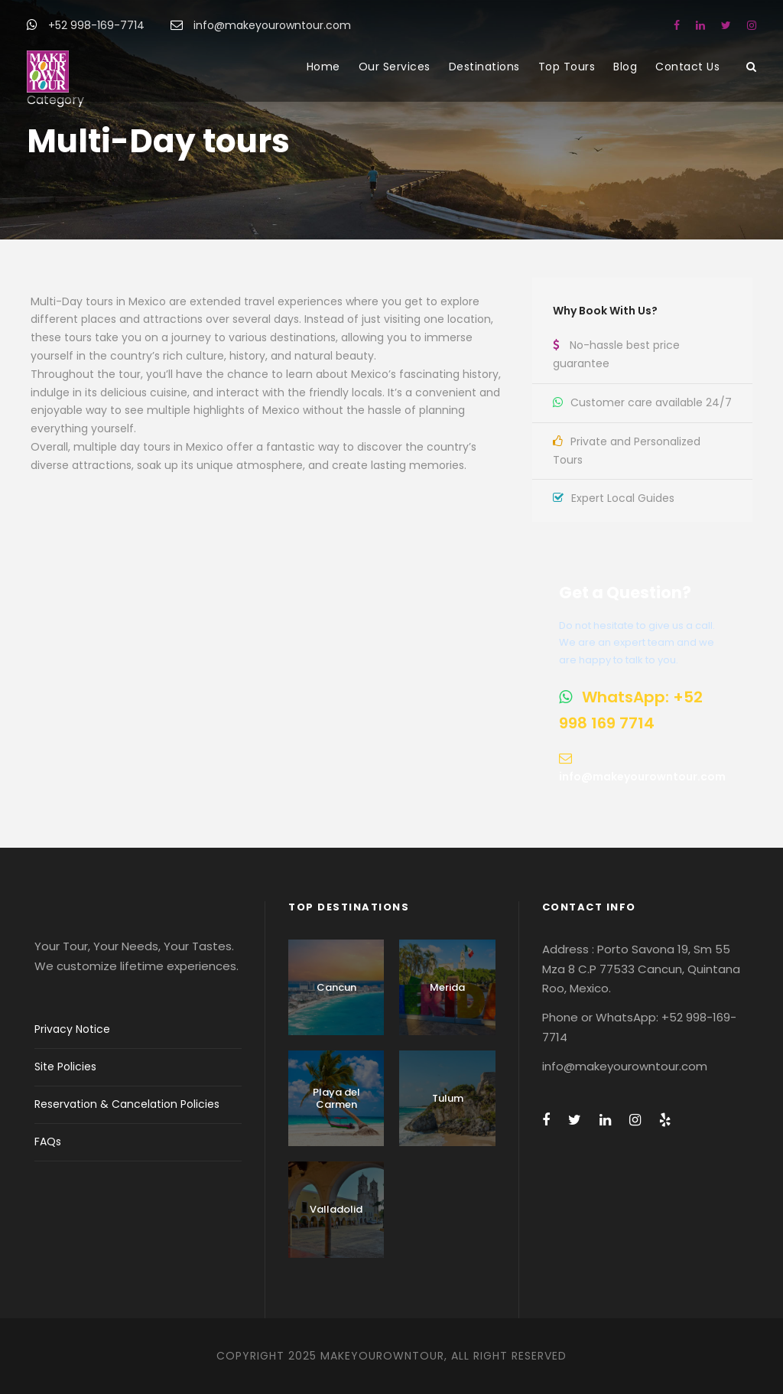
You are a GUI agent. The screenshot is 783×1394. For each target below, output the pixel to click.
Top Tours (567, 66)
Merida (447, 987)
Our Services (394, 66)
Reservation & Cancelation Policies (126, 1104)
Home (323, 66)
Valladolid (336, 1209)
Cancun (336, 987)
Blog (625, 66)
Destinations (484, 66)
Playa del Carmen (336, 1098)
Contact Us (687, 66)
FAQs (47, 1141)
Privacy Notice (72, 1029)
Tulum (447, 1098)
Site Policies (65, 1066)
